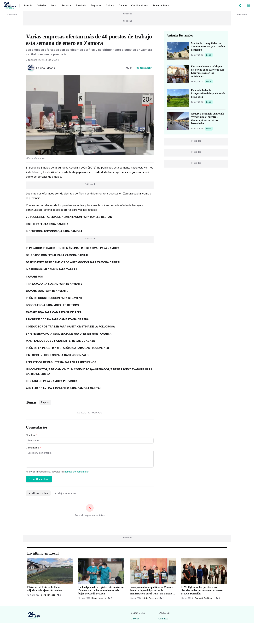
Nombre (31, 435)
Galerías (41, 5)
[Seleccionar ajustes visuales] (240, 5)
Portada (27, 5)
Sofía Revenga (48, 595)
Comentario (33, 447)
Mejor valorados (65, 493)
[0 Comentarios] (110, 598)
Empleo (45, 402)
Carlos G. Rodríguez (204, 598)
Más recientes (38, 493)
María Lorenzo (99, 598)
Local (209, 55)
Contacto (163, 618)
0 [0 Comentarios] (129, 68)
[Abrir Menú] (248, 5)
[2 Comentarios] (162, 598)
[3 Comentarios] (59, 595)
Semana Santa (161, 5)
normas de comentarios (77, 471)
